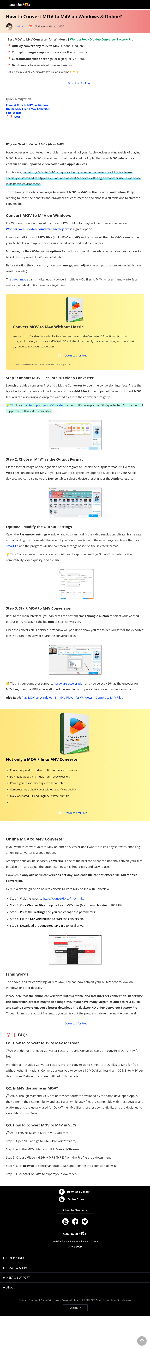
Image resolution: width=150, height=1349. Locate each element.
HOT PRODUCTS (17, 1291)
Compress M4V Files (109, 724)
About (10, 1320)
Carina (19, 26)
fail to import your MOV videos (45, 432)
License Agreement (63, 1333)
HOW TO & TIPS (17, 1301)
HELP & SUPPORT (18, 1310)
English (74, 1340)
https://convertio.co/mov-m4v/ (63, 928)
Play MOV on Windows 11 (39, 724)
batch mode (20, 303)
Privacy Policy (47, 1333)
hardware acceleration (69, 710)
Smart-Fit (12, 572)
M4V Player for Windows (76, 724)
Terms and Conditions (28, 1333)
